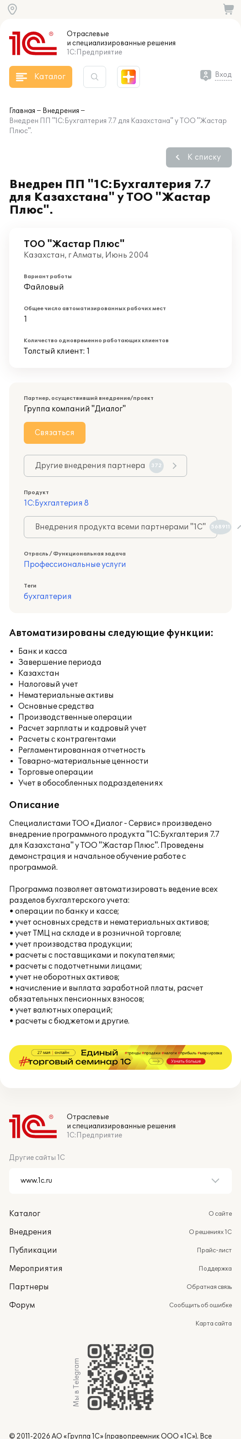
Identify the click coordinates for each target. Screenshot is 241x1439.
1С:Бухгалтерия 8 (56, 503)
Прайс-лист (214, 1225)
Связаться (55, 432)
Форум (22, 1280)
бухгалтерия (48, 596)
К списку (204, 157)
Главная (22, 111)
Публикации (33, 1225)
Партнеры (29, 1262)
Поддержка (215, 1244)
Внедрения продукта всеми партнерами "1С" (126, 527)
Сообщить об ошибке (200, 1280)
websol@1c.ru (92, 1421)
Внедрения (61, 111)
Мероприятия (36, 1244)
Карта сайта (213, 1299)
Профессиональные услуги (75, 564)
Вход (223, 75)
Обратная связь (209, 1262)
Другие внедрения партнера (99, 465)
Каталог (24, 1189)
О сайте (220, 1189)
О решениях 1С (210, 1207)
